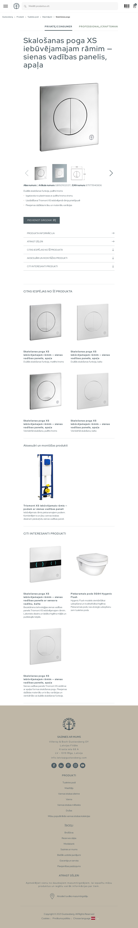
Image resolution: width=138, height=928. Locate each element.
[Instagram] (75, 765)
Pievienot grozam (41, 220)
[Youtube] (82, 765)
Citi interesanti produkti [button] (71, 266)
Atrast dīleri (71, 241)
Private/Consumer (58, 26)
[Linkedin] (61, 765)
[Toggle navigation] (5, 6)
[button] (111, 173)
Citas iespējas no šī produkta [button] (71, 249)
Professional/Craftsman (98, 26)
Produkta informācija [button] (71, 233)
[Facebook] (54, 765)
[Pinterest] (68, 765)
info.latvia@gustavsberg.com (69, 757)
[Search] (25, 6)
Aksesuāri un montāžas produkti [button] (71, 258)
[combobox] (73, 6)
